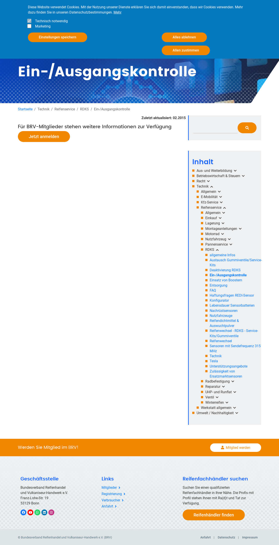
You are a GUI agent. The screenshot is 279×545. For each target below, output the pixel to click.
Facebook (25, 511)
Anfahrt (107, 505)
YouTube (33, 511)
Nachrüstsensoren (224, 310)
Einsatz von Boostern (226, 279)
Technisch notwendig (51, 21)
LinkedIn (46, 511)
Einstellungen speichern (57, 37)
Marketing (43, 26)
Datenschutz (226, 536)
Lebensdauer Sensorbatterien (232, 304)
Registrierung (112, 493)
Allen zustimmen (186, 50)
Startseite (25, 108)
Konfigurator (219, 299)
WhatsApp (39, 511)
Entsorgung (218, 284)
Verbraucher (111, 499)
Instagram (53, 511)
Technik (216, 355)
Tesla (214, 360)
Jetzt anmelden (44, 135)
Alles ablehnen (184, 37)
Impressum (250, 536)
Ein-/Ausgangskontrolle (228, 274)
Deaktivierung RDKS (225, 269)
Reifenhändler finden (214, 514)
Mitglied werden (238, 446)
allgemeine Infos (222, 254)
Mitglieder (109, 487)
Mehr (117, 12)
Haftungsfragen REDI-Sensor (232, 294)
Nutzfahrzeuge (221, 315)
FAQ (213, 289)
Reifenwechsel (221, 340)
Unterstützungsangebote (228, 365)
